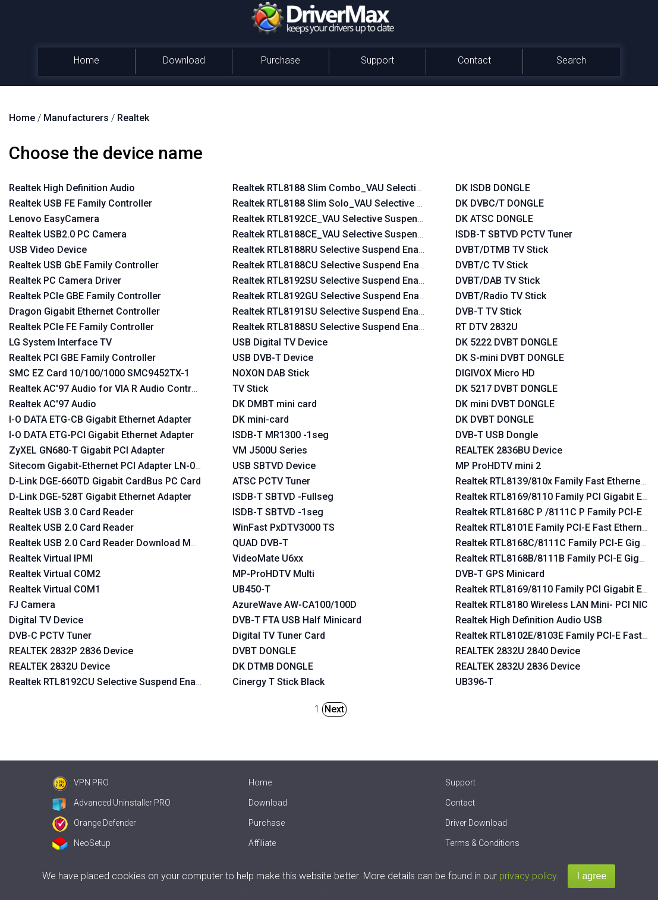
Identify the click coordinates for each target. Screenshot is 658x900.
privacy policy (527, 876)
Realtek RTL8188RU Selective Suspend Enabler (333, 249)
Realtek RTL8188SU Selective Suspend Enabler (333, 326)
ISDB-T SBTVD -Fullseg (282, 496)
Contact (474, 60)
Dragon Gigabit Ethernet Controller (84, 311)
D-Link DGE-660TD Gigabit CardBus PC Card (105, 481)
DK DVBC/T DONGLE (499, 203)
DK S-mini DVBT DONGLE (509, 357)
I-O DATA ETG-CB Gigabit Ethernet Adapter (100, 419)
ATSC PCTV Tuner (271, 481)
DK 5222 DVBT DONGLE (506, 342)
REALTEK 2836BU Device (508, 450)
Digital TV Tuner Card (278, 635)
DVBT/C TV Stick (491, 265)
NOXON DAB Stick (270, 373)
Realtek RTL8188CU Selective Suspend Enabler (334, 265)
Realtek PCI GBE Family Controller (82, 357)
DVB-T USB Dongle (496, 435)
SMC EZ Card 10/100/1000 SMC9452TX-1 (99, 373)
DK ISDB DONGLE (492, 188)
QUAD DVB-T (260, 543)
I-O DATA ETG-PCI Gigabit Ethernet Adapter (101, 435)
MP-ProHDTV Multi (273, 573)
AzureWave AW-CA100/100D (294, 604)
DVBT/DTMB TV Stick (501, 249)
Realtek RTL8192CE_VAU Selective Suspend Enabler (345, 218)
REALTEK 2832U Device (59, 666)
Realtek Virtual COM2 (54, 573)
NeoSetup (81, 843)
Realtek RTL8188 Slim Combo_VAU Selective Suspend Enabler (367, 188)
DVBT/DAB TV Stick (497, 280)
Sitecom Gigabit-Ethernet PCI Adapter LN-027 (107, 465)
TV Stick (250, 388)
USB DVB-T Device (272, 357)
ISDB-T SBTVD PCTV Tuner (513, 234)
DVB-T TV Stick (488, 311)
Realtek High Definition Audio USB (528, 620)
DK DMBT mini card (274, 404)
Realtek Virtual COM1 (54, 589)
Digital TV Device (46, 620)
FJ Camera (32, 604)
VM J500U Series (269, 450)
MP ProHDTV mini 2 (498, 465)
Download (184, 60)
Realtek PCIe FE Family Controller (81, 326)
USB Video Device (48, 249)
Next (334, 709)
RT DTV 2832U (486, 326)
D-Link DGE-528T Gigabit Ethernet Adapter (100, 496)
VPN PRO (80, 782)
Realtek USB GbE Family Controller (84, 265)
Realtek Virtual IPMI (51, 558)
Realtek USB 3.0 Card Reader (71, 512)
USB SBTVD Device (274, 465)
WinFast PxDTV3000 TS (283, 527)
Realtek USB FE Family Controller (80, 203)
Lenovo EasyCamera (54, 218)
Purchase (280, 60)
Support (377, 60)
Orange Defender (94, 823)
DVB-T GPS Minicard (499, 573)
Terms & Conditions (482, 843)
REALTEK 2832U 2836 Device (517, 666)
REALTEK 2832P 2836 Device (71, 651)
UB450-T (251, 589)
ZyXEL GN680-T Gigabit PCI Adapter (87, 450)
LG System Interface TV (60, 342)
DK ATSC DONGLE (494, 218)
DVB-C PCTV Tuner (50, 635)
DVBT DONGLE (264, 651)
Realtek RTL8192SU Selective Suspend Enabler (333, 280)
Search (571, 60)
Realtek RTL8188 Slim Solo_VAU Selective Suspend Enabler (361, 203)
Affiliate (262, 843)
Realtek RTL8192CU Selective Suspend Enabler (110, 681)
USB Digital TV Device (280, 342)
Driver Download (476, 823)
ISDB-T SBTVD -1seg (277, 512)
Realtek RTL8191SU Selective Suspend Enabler (333, 311)
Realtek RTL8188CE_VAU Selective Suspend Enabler (345, 234)
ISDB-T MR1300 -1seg (280, 435)
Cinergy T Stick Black (278, 681)
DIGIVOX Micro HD (495, 373)
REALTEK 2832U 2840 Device (517, 651)
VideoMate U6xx (267, 558)
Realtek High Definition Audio (72, 188)
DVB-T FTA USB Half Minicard (296, 620)
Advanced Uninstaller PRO (111, 802)
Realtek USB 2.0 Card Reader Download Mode (108, 543)
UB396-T (474, 681)
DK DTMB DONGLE (272, 666)
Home (86, 60)
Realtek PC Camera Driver (65, 280)
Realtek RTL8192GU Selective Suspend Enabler (334, 296)
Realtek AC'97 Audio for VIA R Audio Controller (110, 388)
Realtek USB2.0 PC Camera (68, 234)
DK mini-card (260, 419)
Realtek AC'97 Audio (52, 404)
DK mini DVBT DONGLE (505, 404)
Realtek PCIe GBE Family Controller (85, 296)
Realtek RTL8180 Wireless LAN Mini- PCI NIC (551, 604)
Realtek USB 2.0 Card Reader (71, 527)
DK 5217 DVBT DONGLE (506, 388)
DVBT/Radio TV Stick (500, 296)
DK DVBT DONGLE (494, 419)
